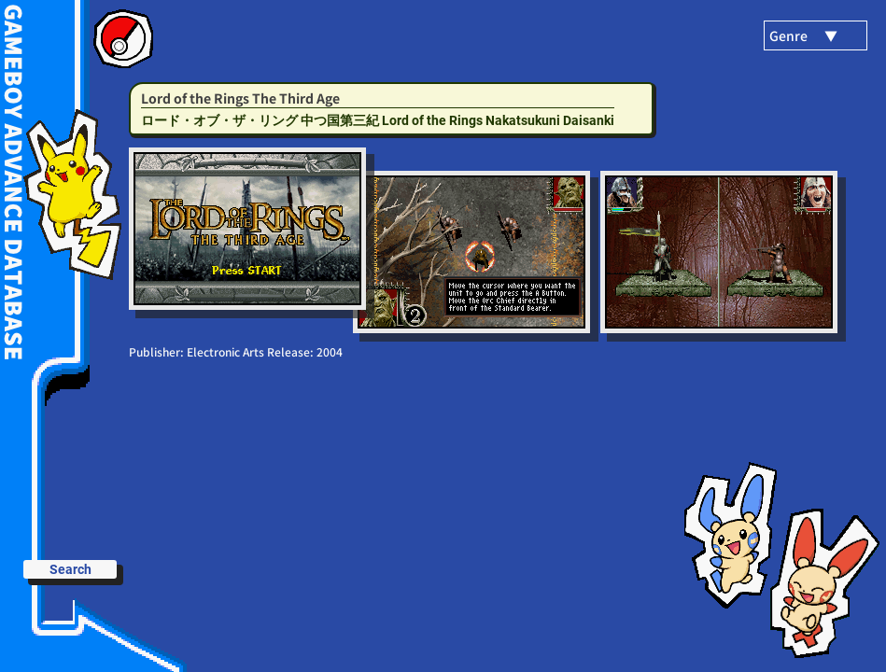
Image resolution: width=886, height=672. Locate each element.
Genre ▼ (803, 35)
